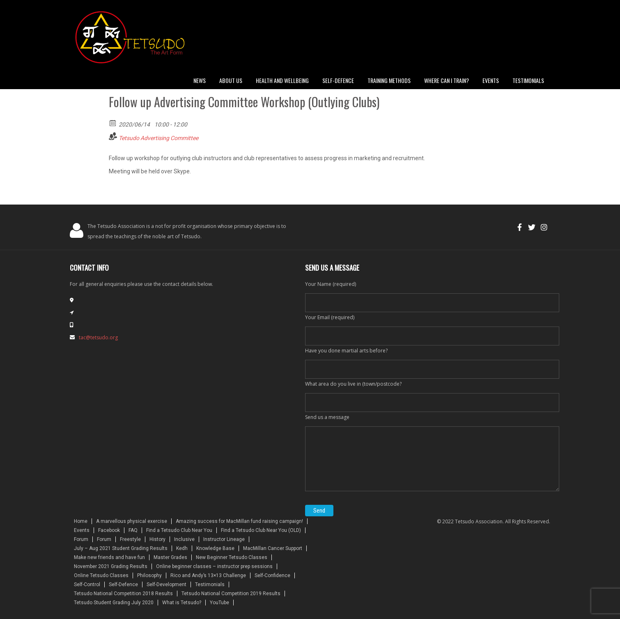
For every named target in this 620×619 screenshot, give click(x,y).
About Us (230, 80)
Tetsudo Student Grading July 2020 (114, 602)
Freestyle (130, 539)
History (157, 539)
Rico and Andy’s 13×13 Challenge (208, 575)
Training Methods (389, 80)
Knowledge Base (215, 548)
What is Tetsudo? (181, 602)
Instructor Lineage (224, 539)
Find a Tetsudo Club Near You (179, 530)
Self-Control (87, 584)
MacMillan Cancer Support (272, 548)
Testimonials (528, 80)
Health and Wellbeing (282, 80)
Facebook (109, 530)
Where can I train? (446, 80)
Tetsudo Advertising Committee (158, 138)
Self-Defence (123, 584)
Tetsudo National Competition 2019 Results (230, 593)
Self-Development (166, 584)
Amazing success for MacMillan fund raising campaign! (239, 521)
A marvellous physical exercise (131, 521)
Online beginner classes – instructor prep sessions (214, 566)
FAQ (133, 530)
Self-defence (338, 80)
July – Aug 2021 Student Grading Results (121, 548)
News (199, 80)
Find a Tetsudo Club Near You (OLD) (261, 530)
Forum (81, 539)
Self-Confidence (272, 575)
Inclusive (184, 539)
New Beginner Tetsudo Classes (231, 557)
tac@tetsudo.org (98, 337)
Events (490, 80)
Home (80, 521)
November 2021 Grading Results (110, 566)
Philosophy (149, 575)
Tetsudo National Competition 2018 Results (123, 593)
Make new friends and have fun (109, 557)
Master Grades (170, 557)
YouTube (219, 602)
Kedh (182, 548)
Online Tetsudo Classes (101, 575)
